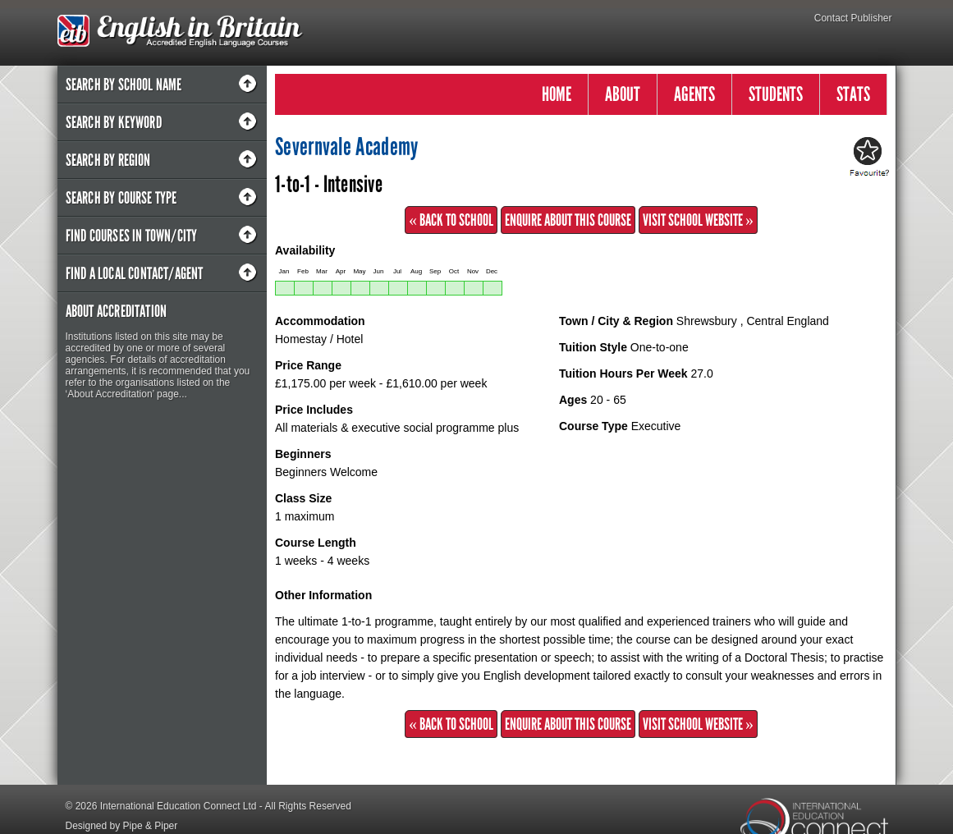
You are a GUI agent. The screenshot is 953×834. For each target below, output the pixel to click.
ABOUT (622, 94)
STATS (853, 94)
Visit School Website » (698, 220)
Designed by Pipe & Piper (122, 826)
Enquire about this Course (568, 220)
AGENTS (694, 94)
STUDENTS (776, 94)
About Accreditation (116, 311)
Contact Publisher (853, 18)
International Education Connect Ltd (178, 806)
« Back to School (451, 220)
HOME (556, 94)
